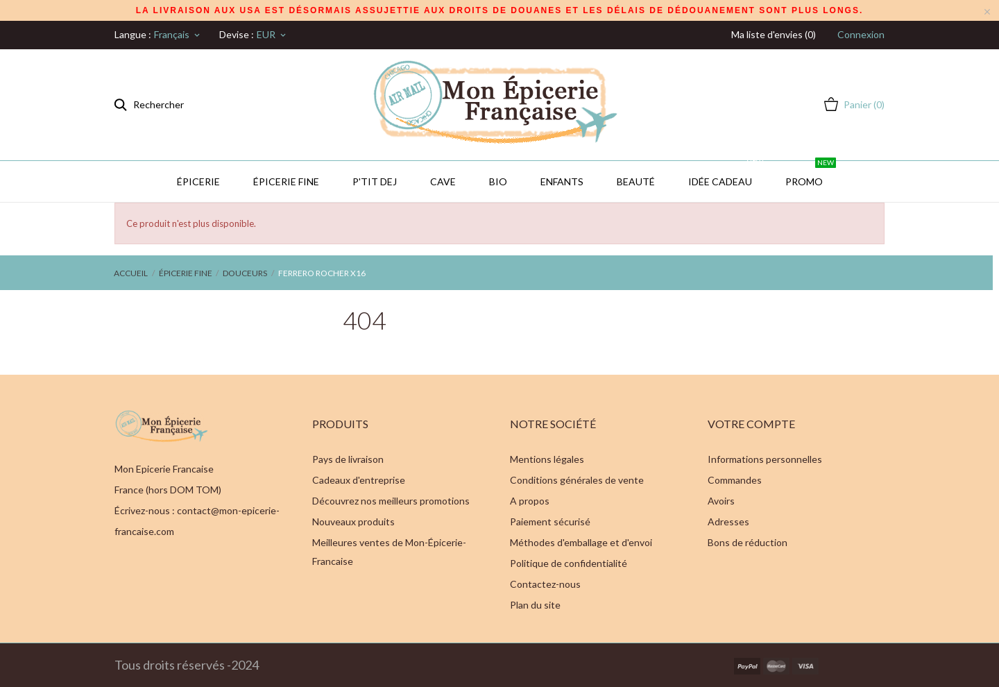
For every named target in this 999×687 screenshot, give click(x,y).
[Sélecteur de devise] (272, 35)
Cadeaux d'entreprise (358, 480)
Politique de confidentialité (568, 563)
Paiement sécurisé (550, 521)
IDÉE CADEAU (726, 174)
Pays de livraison (348, 459)
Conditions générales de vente (577, 480)
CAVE (443, 181)
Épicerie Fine (286, 181)
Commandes (735, 480)
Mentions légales (547, 459)
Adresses (728, 521)
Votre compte (751, 423)
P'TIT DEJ (374, 181)
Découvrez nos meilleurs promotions (391, 501)
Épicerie (198, 181)
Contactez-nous (545, 584)
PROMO (810, 174)
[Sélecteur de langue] (178, 35)
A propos (529, 501)
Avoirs (721, 501)
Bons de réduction (747, 542)
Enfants (561, 181)
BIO (498, 181)
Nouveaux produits (353, 521)
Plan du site (535, 605)
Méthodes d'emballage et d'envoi (581, 542)
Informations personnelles (765, 459)
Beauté (636, 181)
